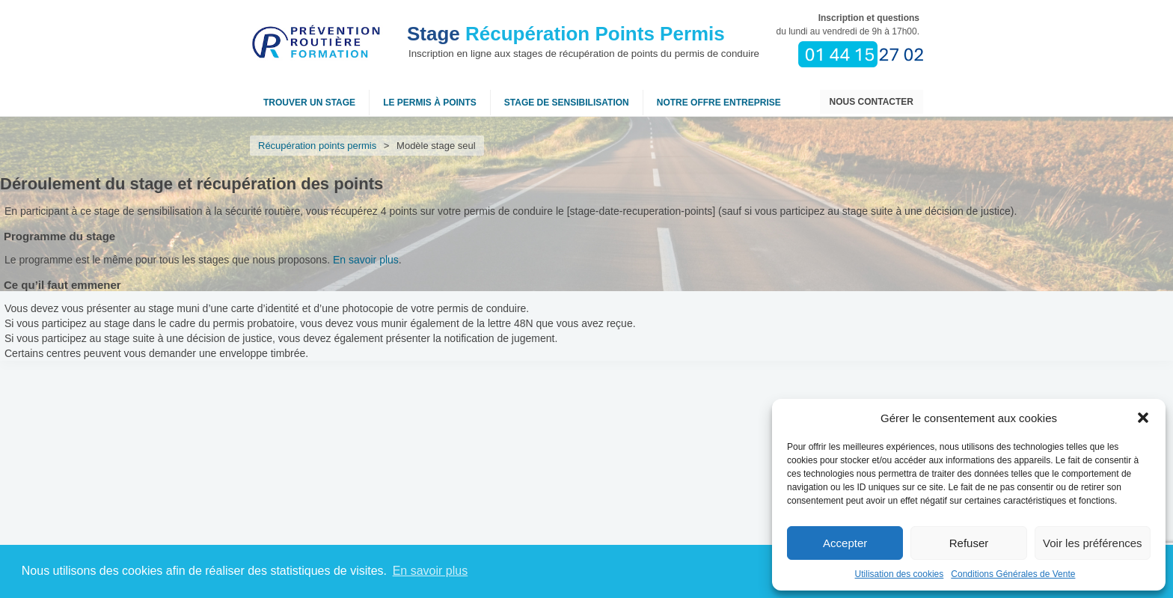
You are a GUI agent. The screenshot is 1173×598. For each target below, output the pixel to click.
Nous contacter (871, 102)
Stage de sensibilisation (566, 102)
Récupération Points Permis (566, 33)
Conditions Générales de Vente (1013, 574)
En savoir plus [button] (430, 570)
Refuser (969, 543)
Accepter (845, 543)
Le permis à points (430, 102)
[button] (1143, 417)
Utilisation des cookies (899, 574)
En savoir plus (366, 260)
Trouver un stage (309, 102)
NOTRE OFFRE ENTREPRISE (719, 102)
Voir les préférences (1092, 543)
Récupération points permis (317, 145)
